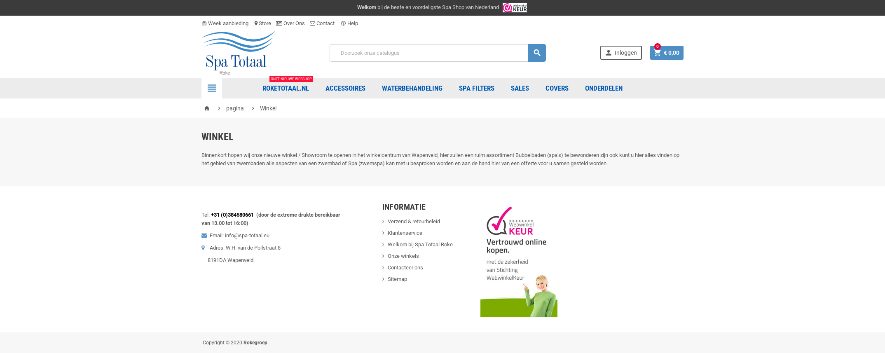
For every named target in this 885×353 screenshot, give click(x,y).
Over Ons (290, 23)
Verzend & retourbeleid (414, 221)
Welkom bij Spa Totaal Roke (420, 244)
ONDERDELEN (604, 88)
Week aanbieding (224, 23)
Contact (323, 23)
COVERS (557, 88)
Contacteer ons (405, 267)
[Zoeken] (438, 53)
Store (262, 23)
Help (349, 23)
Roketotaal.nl (287, 85)
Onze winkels (403, 256)
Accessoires (345, 88)
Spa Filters (476, 88)
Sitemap (397, 279)
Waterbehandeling (412, 88)
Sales (520, 88)
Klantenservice (405, 233)
